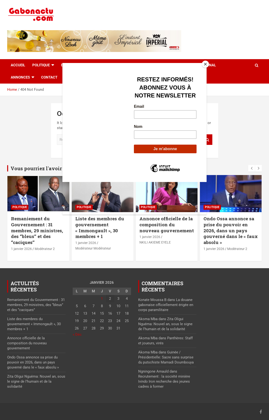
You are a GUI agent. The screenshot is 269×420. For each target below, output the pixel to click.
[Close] (205, 64)
